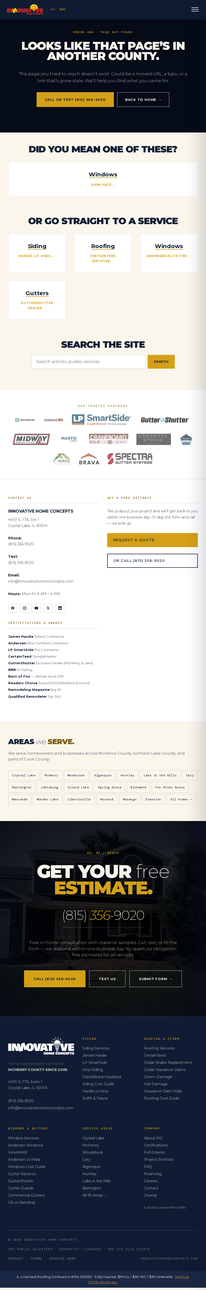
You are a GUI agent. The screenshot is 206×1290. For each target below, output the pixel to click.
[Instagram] (24, 608)
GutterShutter (21, 1183)
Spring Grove (109, 787)
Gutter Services (22, 1176)
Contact (151, 1190)
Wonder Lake (47, 799)
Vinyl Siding (92, 1072)
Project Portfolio (159, 1162)
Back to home (143, 99)
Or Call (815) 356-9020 (139, 560)
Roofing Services (159, 1050)
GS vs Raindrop (21, 1204)
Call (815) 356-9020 (55, 981)
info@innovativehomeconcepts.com (40, 581)
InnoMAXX (17, 1154)
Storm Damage (158, 1079)
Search (161, 362)
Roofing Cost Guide (161, 1100)
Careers (151, 1183)
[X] (48, 608)
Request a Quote (135, 540)
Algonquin (103, 775)
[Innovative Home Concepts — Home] (66, 10)
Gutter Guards (21, 1190)
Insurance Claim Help (163, 1093)
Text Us (107, 981)
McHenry (51, 775)
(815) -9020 (103, 916)
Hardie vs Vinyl (95, 1093)
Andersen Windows (25, 1147)
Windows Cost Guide (27, 1169)
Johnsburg (49, 787)
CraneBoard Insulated (101, 1079)
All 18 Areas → (94, 1197)
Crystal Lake (23, 775)
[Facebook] (12, 608)
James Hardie (94, 1057)
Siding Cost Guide (98, 1086)
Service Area (62, 1261)
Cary (190, 775)
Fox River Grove (170, 787)
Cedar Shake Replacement (168, 1065)
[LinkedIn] (59, 608)
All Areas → (181, 799)
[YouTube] (36, 608)
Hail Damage (156, 1086)
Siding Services (95, 1050)
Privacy (16, 1261)
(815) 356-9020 (21, 544)
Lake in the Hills (160, 775)
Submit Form (155, 981)
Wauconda (20, 799)
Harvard (107, 799)
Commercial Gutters (26, 1197)
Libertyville (79, 799)
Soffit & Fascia (95, 1100)
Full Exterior (154, 1154)
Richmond (138, 787)
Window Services (23, 1140)
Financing (152, 1176)
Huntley (127, 775)
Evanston (153, 799)
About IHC (153, 1140)
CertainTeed (155, 1057)
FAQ (148, 1169)
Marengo (129, 799)
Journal (150, 1197)
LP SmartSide (94, 1065)
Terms (36, 1261)
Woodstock (76, 775)
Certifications (156, 1147)
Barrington (21, 787)
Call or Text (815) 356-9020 (75, 100)
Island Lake (78, 787)
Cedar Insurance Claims (165, 1072)
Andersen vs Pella (24, 1162)
